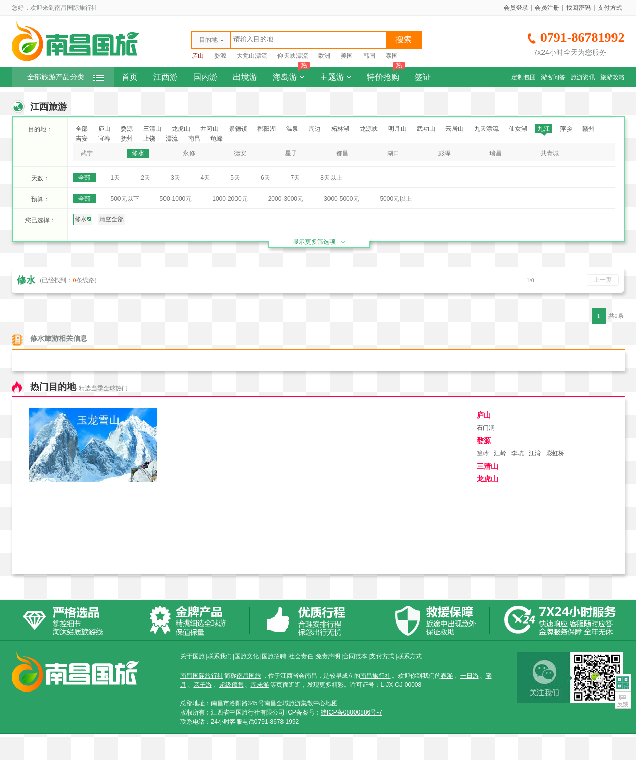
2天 (145, 177)
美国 (347, 55)
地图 (331, 703)
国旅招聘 (274, 656)
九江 (543, 128)
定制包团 (523, 77)
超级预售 (231, 684)
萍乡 (566, 128)
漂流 (172, 138)
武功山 (426, 128)
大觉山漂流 (252, 55)
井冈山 (209, 128)
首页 (130, 77)
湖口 (393, 153)
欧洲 (324, 55)
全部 (82, 128)
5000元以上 (396, 198)
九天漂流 (486, 128)
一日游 (469, 675)
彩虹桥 (555, 453)
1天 (116, 177)
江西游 (165, 77)
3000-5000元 (341, 198)
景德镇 (238, 128)
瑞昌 (495, 153)
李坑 (517, 453)
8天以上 (331, 177)
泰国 (392, 55)
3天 (175, 177)
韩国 (369, 55)
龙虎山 (181, 128)
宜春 (104, 138)
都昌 (342, 153)
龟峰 (216, 138)
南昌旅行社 (375, 675)
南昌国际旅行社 (201, 675)
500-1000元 (176, 198)
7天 (295, 177)
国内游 (205, 77)
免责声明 (328, 656)
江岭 (500, 453)
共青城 (549, 153)
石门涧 (486, 427)
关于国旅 (192, 656)
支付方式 (610, 7)
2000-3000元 (285, 198)
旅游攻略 (612, 77)
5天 (235, 177)
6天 (265, 177)
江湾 (535, 453)
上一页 (603, 279)
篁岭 (483, 453)
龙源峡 (369, 128)
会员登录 (516, 7)
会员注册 (547, 7)
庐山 (198, 55)
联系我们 (219, 656)
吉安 (82, 138)
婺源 (220, 55)
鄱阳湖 (266, 128)
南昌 (194, 138)
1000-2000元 (229, 198)
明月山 (397, 128)
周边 (315, 128)
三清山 (152, 128)
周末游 (260, 684)
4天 (205, 177)
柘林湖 (340, 128)
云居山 (454, 128)
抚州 (127, 138)
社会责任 (301, 656)
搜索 (403, 39)
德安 (240, 153)
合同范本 (355, 656)
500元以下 (125, 198)
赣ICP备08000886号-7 (351, 712)
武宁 (87, 153)
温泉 (292, 128)
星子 (291, 153)
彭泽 (444, 153)
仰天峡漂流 (292, 55)
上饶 (149, 138)
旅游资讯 (583, 77)
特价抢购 (386, 74)
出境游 (245, 77)
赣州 (588, 128)
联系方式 (409, 656)
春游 (447, 675)
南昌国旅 (249, 675)
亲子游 (203, 684)
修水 (138, 153)
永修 (189, 153)
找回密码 (578, 7)
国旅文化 (246, 656)
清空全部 (111, 219)
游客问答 (553, 77)
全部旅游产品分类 (65, 77)
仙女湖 (518, 128)
